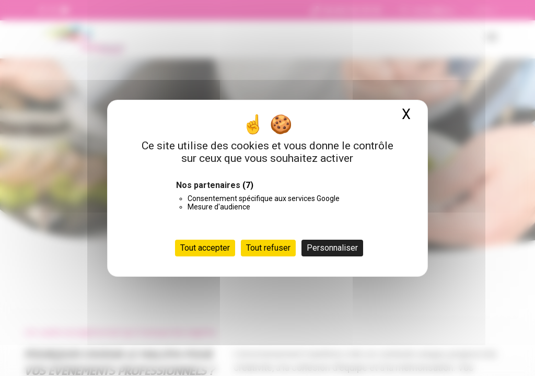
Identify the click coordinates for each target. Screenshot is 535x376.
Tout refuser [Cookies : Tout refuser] (268, 248)
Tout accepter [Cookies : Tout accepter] (205, 248)
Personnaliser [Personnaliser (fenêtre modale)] (332, 248)
